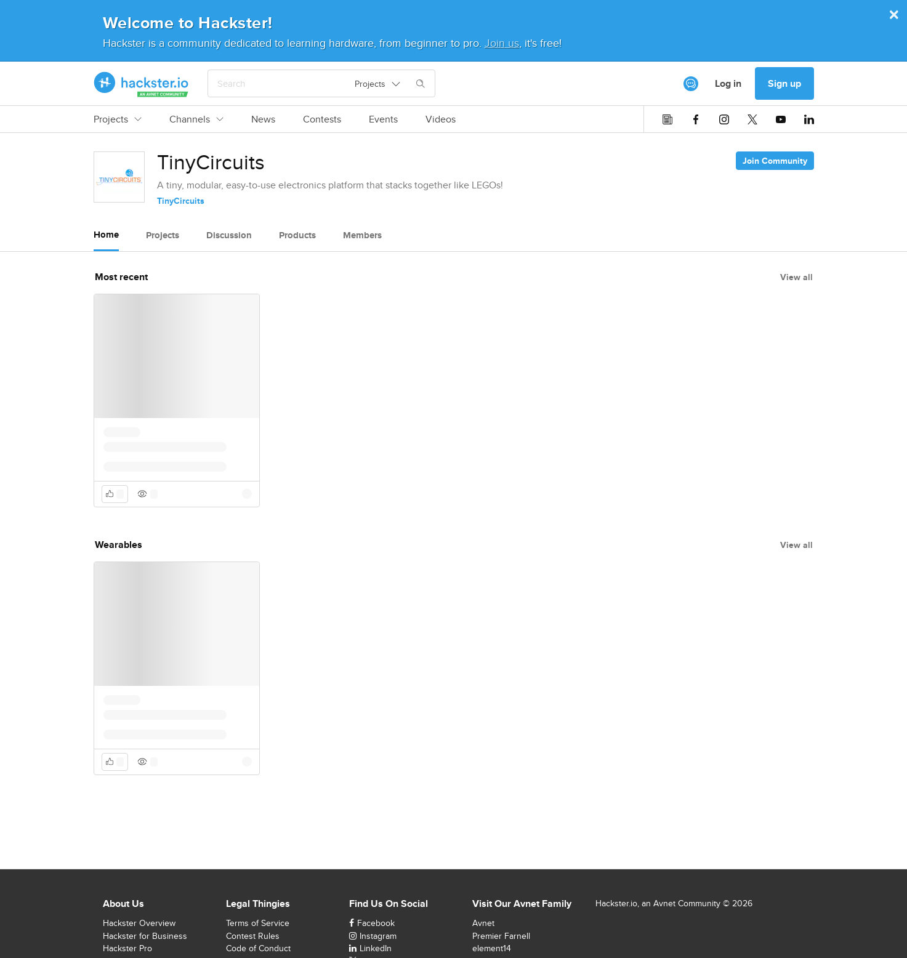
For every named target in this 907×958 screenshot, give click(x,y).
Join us (502, 42)
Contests (322, 119)
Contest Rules (253, 936)
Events (383, 119)
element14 (491, 948)
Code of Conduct (258, 948)
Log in (728, 83)
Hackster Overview (139, 923)
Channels (196, 119)
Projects (118, 119)
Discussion (229, 235)
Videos (440, 119)
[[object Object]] (690, 83)
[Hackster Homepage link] (141, 83)
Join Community (775, 161)
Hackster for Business (145, 936)
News (263, 119)
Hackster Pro (127, 948)
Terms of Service (257, 923)
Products (297, 235)
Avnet (483, 923)
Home (106, 234)
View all (796, 277)
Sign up (784, 83)
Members (362, 235)
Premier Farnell (501, 936)
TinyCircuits (180, 201)
